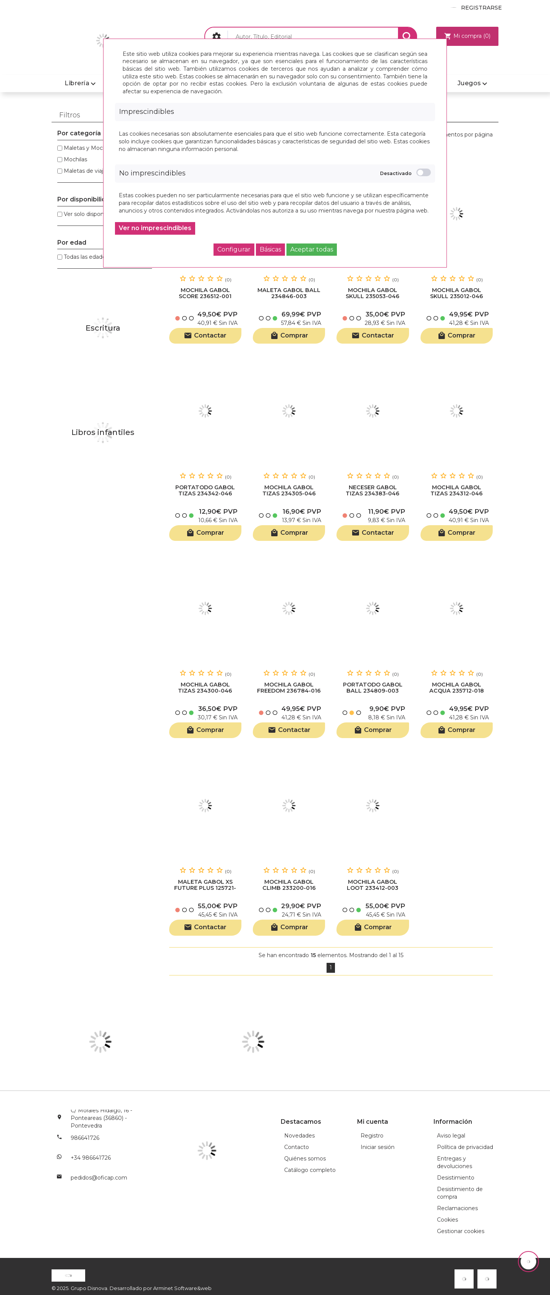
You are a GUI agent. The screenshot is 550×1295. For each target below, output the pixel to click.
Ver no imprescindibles (155, 228)
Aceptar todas (311, 249)
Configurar (234, 249)
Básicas (270, 249)
